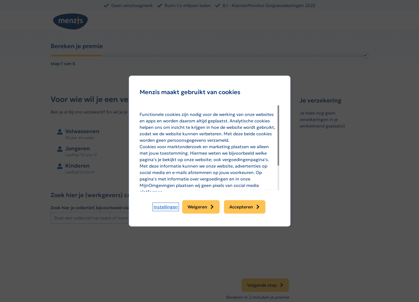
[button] (166, 207)
